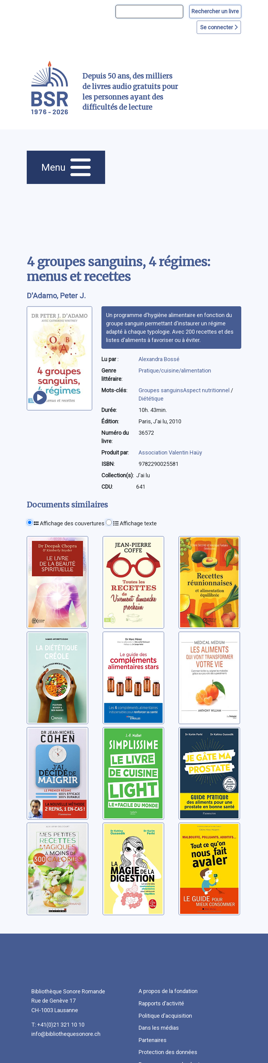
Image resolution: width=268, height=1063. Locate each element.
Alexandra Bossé (159, 359)
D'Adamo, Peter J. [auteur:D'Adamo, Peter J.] (56, 295)
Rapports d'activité (161, 1003)
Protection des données (168, 1052)
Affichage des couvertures (69, 523)
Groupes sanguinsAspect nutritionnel (185, 390)
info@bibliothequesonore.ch (65, 1034)
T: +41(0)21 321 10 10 (58, 1024)
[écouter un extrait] (40, 397)
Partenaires (153, 1040)
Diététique (151, 398)
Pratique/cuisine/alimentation (175, 370)
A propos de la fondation (168, 991)
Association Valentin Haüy (170, 452)
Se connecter (219, 27)
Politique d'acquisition (165, 1015)
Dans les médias (159, 1027)
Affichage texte (135, 523)
